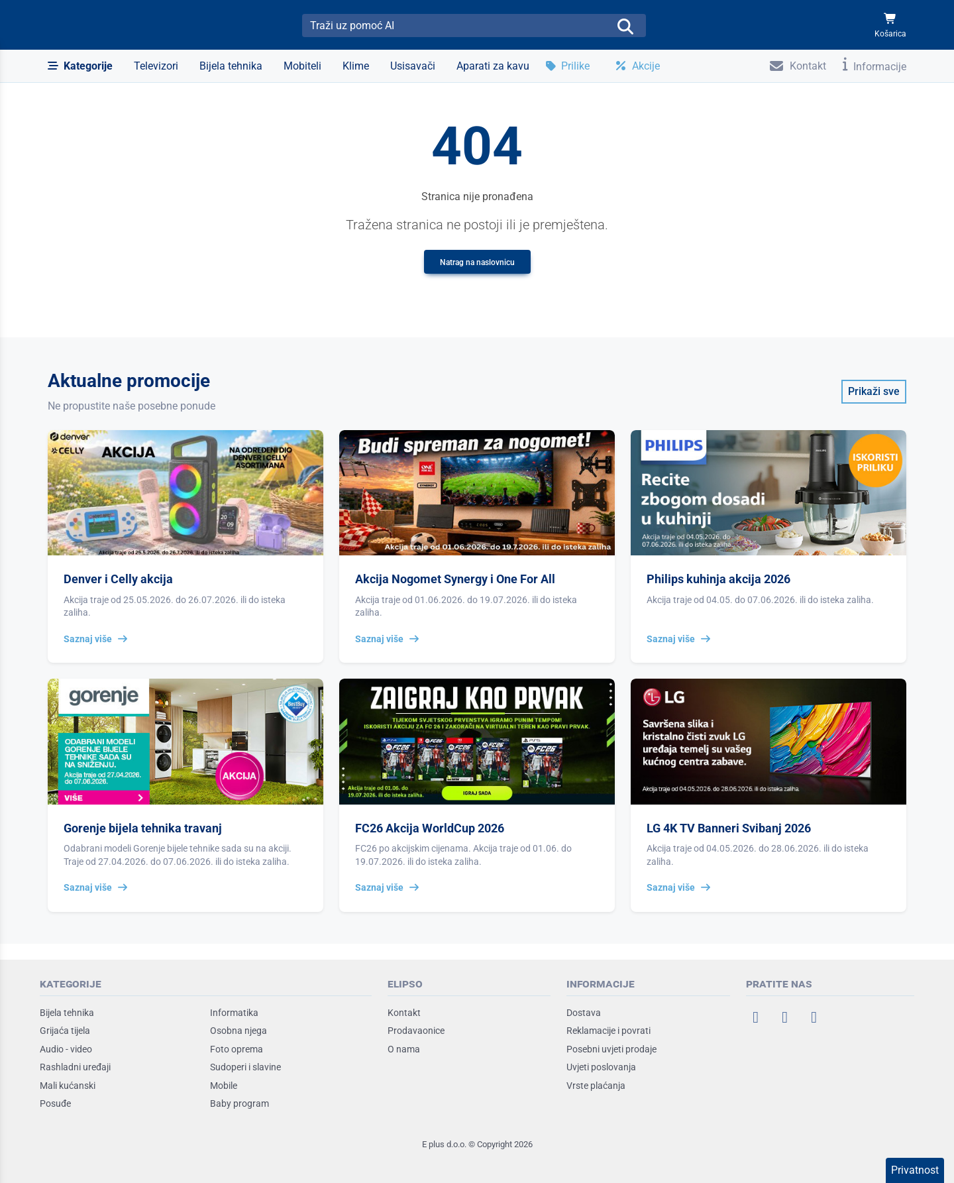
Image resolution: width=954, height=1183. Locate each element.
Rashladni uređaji (75, 1067)
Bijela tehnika (67, 1012)
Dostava (583, 1012)
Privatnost (915, 1170)
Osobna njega (238, 1030)
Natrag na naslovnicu (477, 262)
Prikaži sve (874, 391)
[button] (80, 66)
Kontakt (404, 1012)
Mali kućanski (67, 1085)
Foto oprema (236, 1049)
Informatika (234, 1012)
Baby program (239, 1103)
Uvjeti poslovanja (601, 1067)
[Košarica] (890, 25)
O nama (404, 1049)
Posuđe (55, 1103)
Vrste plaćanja (595, 1085)
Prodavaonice (416, 1030)
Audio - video (66, 1049)
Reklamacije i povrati (608, 1030)
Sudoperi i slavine (245, 1067)
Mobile (223, 1085)
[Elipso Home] (87, 25)
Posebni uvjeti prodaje (611, 1049)
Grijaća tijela (65, 1030)
